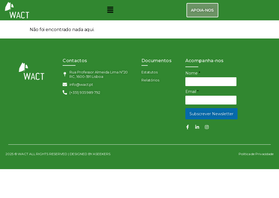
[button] (110, 10)
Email (192, 91)
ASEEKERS (101, 154)
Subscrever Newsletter (211, 113)
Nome (192, 73)
